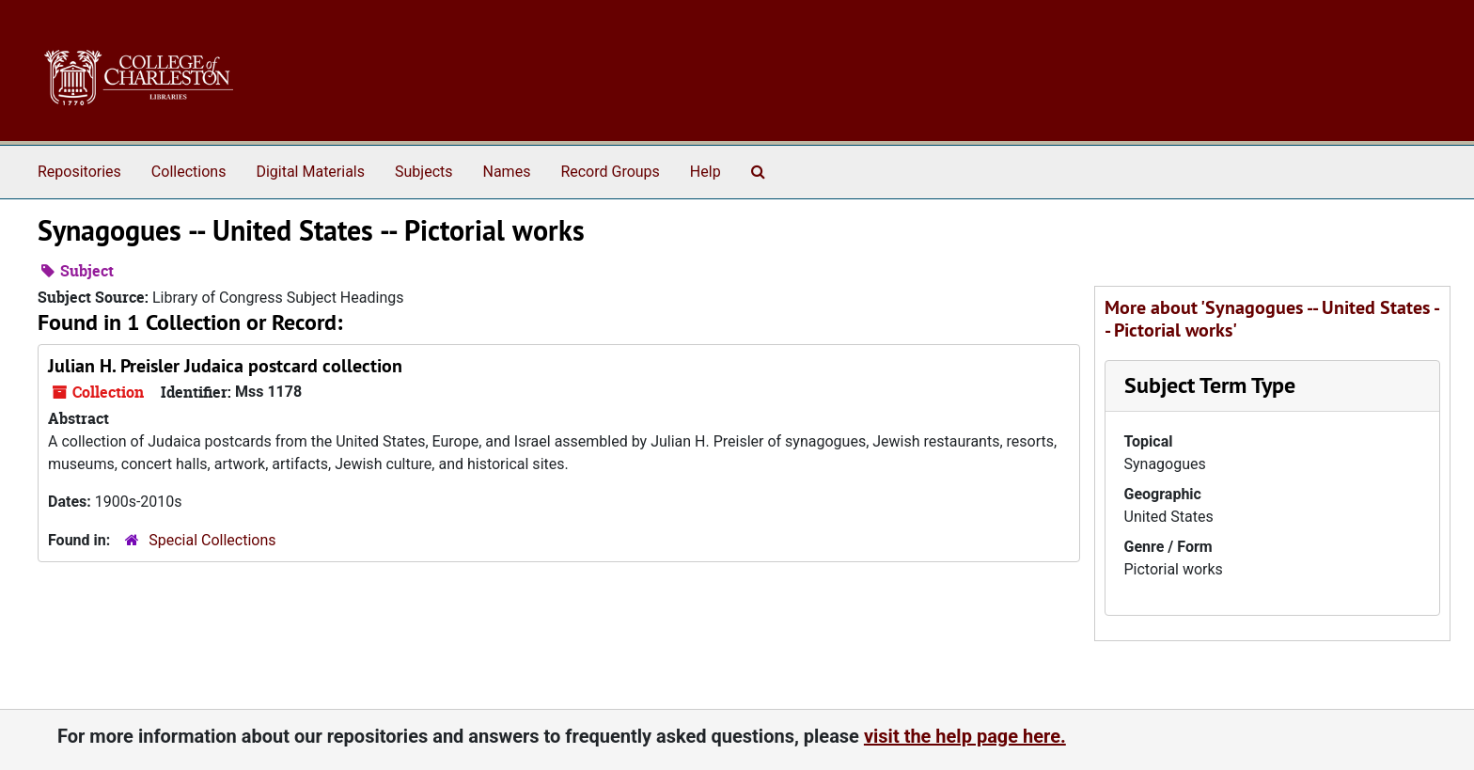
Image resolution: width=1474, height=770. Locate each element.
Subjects (423, 172)
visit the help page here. (965, 736)
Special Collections (212, 540)
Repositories (79, 172)
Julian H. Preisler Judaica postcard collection (225, 366)
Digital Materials (310, 172)
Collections (189, 172)
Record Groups (609, 172)
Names (507, 172)
